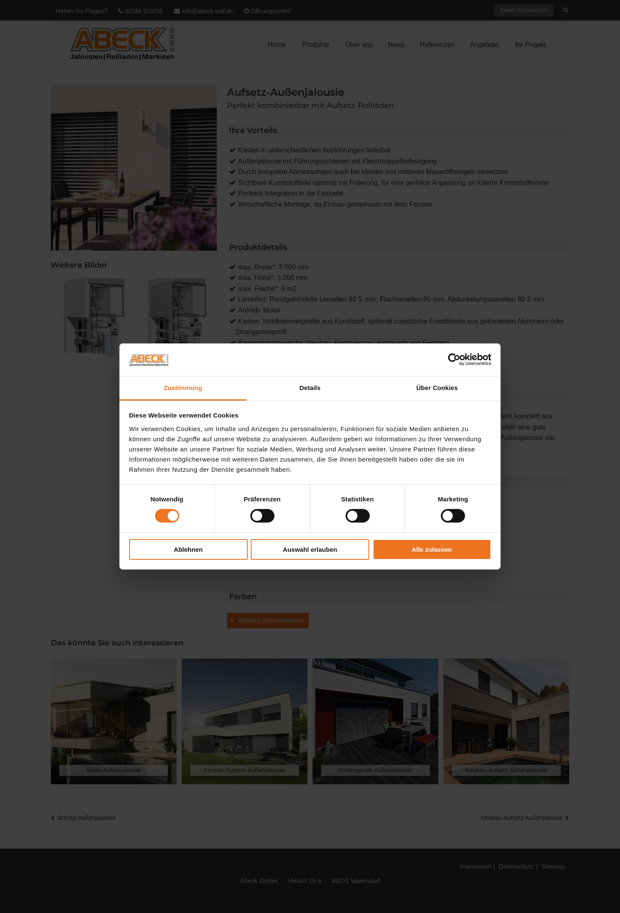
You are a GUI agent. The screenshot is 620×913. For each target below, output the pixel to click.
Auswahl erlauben (310, 549)
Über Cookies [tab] (437, 387)
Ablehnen (188, 549)
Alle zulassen (432, 549)
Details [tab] (310, 387)
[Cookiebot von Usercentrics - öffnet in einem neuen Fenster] (454, 359)
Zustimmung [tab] (183, 387)
